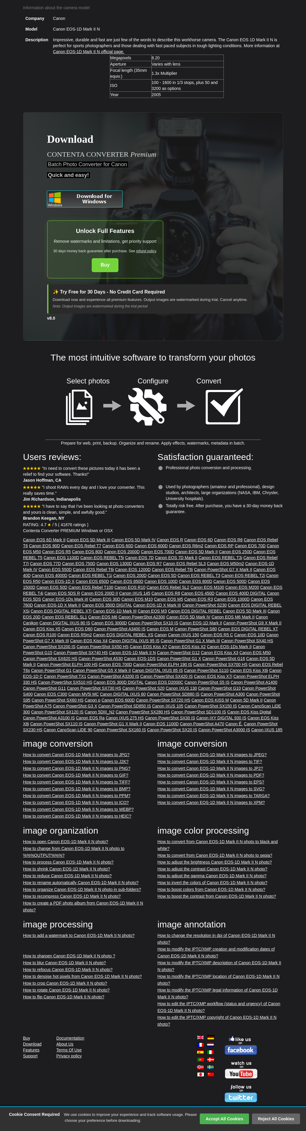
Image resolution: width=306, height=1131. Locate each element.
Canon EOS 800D (195, 581)
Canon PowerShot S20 (143, 688)
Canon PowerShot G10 (219, 688)
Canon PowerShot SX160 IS (119, 729)
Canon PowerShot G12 (178, 652)
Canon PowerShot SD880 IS (173, 694)
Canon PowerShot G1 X (179, 658)
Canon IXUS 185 (266, 729)
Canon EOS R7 (147, 563)
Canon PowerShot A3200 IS (113, 676)
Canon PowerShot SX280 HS (143, 712)
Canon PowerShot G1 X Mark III (190, 640)
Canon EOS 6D (198, 539)
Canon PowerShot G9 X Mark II (252, 623)
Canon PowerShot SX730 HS (94, 688)
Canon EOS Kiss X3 (219, 652)
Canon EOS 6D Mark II (44, 539)
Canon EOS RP (219, 545)
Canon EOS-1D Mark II (200, 623)
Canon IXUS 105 (167, 706)
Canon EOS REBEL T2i (243, 575)
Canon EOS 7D (139, 557)
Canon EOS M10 (137, 599)
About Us (65, 1044)
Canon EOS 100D (161, 581)
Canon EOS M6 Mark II (233, 617)
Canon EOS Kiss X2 (187, 646)
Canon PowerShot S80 (196, 628)
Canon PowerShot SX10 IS (153, 623)
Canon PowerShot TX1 (65, 676)
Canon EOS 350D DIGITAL (107, 605)
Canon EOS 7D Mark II (176, 557)
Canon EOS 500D (230, 581)
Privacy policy (69, 1056)
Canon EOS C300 (50, 694)
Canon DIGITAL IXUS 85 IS (157, 670)
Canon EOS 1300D (114, 563)
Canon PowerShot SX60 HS (57, 700)
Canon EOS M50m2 (225, 563)
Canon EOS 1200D (133, 569)
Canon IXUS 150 (183, 634)
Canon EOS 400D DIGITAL (241, 593)
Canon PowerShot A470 (202, 723)
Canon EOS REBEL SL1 (64, 617)
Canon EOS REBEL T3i (220, 557)
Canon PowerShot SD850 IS (124, 706)
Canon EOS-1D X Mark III (157, 605)
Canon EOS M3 (152, 611)
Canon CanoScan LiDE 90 (68, 729)
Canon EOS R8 (165, 593)
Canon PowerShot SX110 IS (56, 723)
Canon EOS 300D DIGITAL (118, 682)
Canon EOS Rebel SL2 (168, 587)
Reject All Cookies (276, 1118)
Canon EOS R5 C (216, 634)
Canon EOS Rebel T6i (93, 569)
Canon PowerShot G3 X (75, 706)
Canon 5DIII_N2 (99, 712)
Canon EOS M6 (102, 617)
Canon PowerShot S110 (206, 670)
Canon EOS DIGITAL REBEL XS (123, 634)
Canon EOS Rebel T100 (91, 587)
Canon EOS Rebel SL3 (184, 563)
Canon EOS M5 (168, 599)
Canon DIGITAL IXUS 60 (123, 694)
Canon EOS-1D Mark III (115, 611)
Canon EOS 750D (78, 563)
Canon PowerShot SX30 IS (170, 718)
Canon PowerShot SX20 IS (172, 729)
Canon (161, 634)
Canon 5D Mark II (246, 700)
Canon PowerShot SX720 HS (163, 700)
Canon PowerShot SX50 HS (103, 646)
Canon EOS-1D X (58, 581)
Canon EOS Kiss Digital (249, 712)
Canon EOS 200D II (99, 593)
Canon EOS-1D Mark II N (132, 652)
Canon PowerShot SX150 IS (211, 706)
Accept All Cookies (224, 1118)
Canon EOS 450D (198, 593)
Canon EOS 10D (249, 634)
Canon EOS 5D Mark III (88, 539)
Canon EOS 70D (250, 545)
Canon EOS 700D (157, 551)
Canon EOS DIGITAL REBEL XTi (61, 611)
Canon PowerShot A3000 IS (224, 729)
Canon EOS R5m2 (74, 634)
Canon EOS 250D (235, 551)
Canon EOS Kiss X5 (42, 628)
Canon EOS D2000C (164, 682)
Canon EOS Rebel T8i (172, 569)
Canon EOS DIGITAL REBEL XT (248, 628)
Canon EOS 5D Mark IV (134, 539)
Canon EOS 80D (87, 551)
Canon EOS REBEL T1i (90, 575)
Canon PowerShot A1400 (254, 682)
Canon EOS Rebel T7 (81, 545)
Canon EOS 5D (162, 575)
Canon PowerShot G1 (51, 670)
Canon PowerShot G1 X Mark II (113, 723)
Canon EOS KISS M (210, 700)
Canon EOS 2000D (122, 551)
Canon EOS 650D (92, 581)
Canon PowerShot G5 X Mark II (102, 670)
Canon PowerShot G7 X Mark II (223, 569)
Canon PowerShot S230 (204, 605)
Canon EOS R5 (56, 551)
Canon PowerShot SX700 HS (220, 664)
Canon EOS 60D (117, 545)
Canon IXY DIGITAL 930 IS (221, 718)
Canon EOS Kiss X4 (88, 640)
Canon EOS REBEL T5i (102, 557)
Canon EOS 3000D (109, 623)
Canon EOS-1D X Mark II (57, 605)
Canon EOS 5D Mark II (196, 551)
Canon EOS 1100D (61, 557)
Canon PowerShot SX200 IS (49, 646)
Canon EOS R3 (198, 599)
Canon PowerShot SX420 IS (166, 676)
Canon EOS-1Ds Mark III (65, 599)
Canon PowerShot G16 (223, 658)
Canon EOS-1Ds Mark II (229, 646)
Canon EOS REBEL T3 (198, 575)
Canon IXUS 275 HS (125, 718)
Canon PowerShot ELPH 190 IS (162, 664)
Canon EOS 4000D (49, 575)
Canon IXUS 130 (181, 688)
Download (32, 1044)
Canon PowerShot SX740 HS (80, 652)
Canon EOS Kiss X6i (249, 670)
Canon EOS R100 (39, 634)
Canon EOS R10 (129, 587)
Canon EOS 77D (45, 563)
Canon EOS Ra (90, 718)
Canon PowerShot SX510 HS (65, 682)
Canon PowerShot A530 (100, 658)
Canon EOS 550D (55, 569)
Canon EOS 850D (126, 581)
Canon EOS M (160, 628)
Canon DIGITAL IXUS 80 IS (64, 623)
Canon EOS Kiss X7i (213, 676)
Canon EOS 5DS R (62, 593)
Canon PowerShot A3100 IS (49, 718)
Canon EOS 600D (151, 545)
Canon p (92, 700)
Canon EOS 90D (44, 545)
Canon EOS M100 (207, 587)
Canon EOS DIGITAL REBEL (195, 611)
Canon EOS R (170, 539)
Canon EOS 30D (104, 599)
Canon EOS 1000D (232, 599)
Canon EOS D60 (76, 628)
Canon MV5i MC (83, 694)
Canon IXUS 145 (134, 593)
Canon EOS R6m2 (186, 545)
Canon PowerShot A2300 (141, 617)
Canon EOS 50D (52, 587)
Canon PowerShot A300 (223, 694)
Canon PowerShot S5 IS (206, 682)
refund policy (146, 251)
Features (31, 1050)
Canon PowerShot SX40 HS (247, 640)
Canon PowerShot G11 (44, 688)
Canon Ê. (233, 723)
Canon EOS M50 (255, 652)
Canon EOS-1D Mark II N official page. (88, 51)
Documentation (70, 1038)
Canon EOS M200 (242, 587)
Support (30, 1056)
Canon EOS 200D (130, 575)
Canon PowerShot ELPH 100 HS (67, 664)
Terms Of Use (69, 1050)
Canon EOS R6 (228, 539)
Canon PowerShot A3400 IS (119, 628)
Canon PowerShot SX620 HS (50, 658)
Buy (105, 264)
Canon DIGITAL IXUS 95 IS (134, 640)
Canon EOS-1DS (140, 658)
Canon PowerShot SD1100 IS (198, 712)
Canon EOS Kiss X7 (148, 646)
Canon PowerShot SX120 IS (57, 712)
